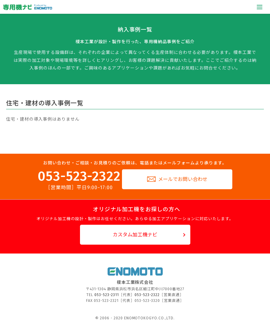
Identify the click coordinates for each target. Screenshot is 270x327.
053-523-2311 (106, 295)
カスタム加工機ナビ (135, 235)
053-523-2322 (79, 180)
